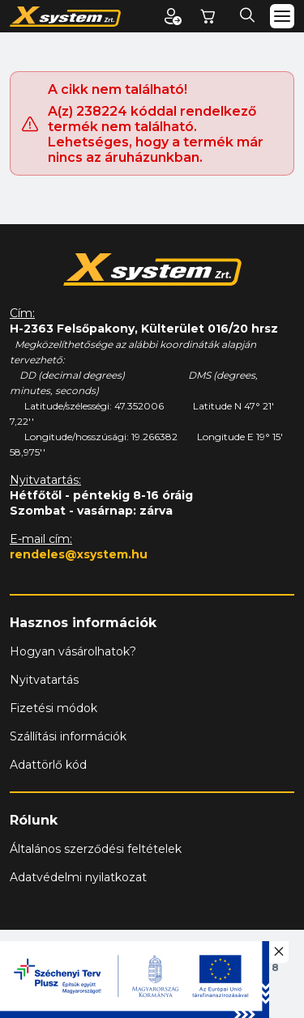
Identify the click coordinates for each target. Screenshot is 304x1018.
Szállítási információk (68, 736)
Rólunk (34, 820)
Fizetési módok (53, 708)
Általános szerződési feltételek (96, 849)
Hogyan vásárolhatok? (73, 651)
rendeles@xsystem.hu (79, 554)
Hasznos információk (83, 622)
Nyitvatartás (44, 679)
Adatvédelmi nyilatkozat (78, 877)
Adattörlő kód (48, 764)
